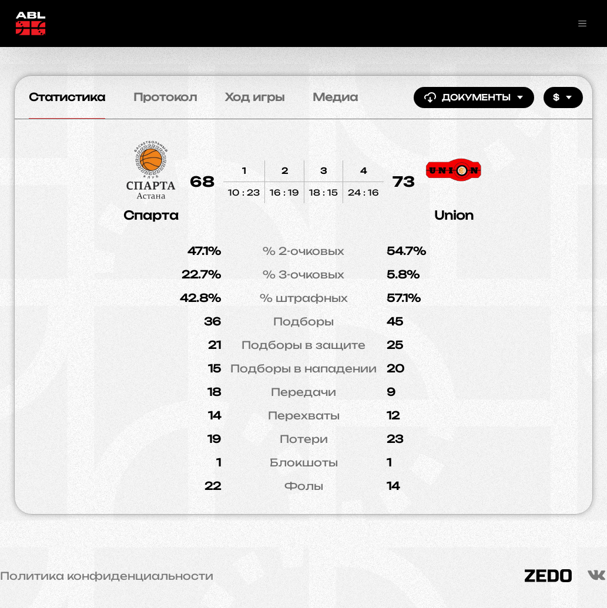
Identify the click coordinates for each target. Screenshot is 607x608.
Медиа (335, 96)
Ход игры (254, 96)
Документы (474, 97)
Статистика (67, 96)
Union (454, 215)
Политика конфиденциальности (106, 576)
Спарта (151, 215)
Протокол (165, 96)
